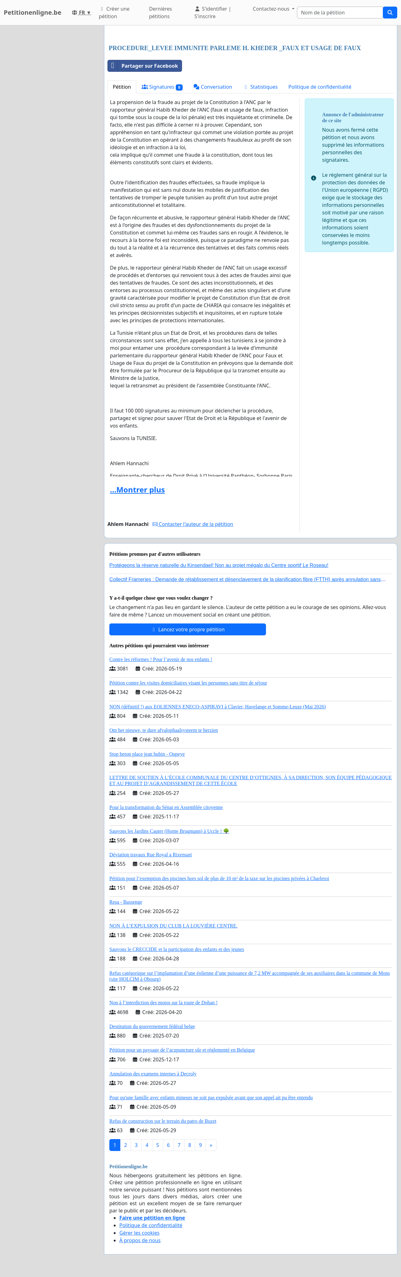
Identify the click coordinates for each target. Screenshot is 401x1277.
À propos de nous (140, 1240)
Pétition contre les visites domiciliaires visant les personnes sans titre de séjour (188, 683)
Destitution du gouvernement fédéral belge (152, 1026)
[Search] (340, 12)
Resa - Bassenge (125, 902)
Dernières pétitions (160, 12)
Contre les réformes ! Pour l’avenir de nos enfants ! (160, 659)
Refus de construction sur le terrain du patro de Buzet (162, 1121)
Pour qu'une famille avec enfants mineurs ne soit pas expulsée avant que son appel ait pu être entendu (211, 1097)
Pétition (122, 86)
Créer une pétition (114, 12)
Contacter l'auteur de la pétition (193, 524)
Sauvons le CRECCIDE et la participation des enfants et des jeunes (176, 949)
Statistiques (260, 86)
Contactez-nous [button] (272, 8)
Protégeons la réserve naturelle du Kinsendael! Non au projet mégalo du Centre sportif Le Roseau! (218, 565)
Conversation (212, 86)
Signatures (162, 87)
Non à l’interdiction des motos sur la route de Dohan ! (163, 1002)
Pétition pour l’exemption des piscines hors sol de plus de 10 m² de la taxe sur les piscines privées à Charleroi (219, 878)
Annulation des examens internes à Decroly (153, 1073)
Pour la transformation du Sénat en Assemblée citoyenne (166, 807)
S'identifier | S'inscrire (212, 12)
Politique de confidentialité (319, 86)
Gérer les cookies (139, 1232)
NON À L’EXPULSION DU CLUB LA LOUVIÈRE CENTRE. (173, 925)
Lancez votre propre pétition (188, 629)
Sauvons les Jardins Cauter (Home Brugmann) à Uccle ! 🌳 (169, 831)
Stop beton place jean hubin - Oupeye (147, 754)
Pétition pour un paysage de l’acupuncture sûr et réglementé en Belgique (182, 1050)
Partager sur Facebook (143, 65)
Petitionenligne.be (32, 12)
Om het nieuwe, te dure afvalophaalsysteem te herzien (163, 730)
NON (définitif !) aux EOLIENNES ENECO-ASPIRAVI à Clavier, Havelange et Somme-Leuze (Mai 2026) (217, 706)
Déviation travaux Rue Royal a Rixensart (150, 854)
